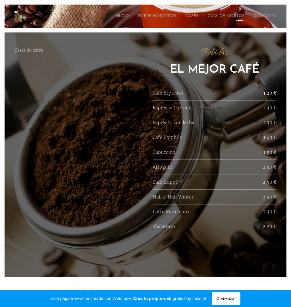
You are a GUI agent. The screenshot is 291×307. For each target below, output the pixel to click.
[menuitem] (106, 16)
